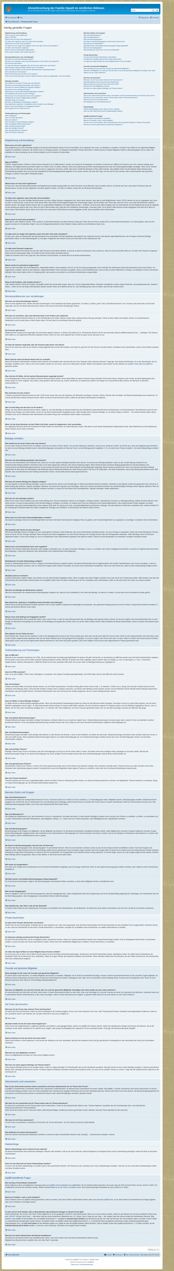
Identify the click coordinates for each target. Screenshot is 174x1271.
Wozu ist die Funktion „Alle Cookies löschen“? (20, 52)
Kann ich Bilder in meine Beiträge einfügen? (19, 122)
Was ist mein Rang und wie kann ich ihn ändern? (21, 74)
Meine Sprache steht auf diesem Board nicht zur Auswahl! (24, 67)
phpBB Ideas (108, 1200)
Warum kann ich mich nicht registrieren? (18, 39)
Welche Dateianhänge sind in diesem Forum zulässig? (102, 109)
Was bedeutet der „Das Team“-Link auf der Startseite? (101, 50)
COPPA (124, 200)
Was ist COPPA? (10, 37)
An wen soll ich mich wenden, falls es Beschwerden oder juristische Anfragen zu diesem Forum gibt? (117, 122)
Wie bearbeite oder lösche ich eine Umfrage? (20, 93)
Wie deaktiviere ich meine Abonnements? (97, 102)
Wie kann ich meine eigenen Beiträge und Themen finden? (103, 88)
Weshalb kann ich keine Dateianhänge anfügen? (21, 98)
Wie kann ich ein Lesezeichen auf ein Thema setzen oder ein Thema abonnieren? (111, 97)
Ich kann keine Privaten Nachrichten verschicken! (100, 57)
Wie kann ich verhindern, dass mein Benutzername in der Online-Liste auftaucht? (32, 61)
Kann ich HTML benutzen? (14, 117)
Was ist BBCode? (11, 115)
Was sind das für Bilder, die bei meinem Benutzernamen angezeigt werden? (30, 69)
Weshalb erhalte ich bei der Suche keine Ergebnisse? (101, 82)
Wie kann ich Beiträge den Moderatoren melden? (21, 102)
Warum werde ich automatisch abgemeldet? (19, 50)
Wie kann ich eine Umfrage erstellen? (17, 89)
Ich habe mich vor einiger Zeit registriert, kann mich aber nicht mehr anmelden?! (31, 46)
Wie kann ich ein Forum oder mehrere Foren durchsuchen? (103, 80)
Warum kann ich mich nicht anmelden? (18, 43)
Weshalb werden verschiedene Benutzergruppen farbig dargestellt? (106, 46)
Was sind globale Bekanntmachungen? (18, 124)
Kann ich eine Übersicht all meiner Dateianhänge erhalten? (103, 111)
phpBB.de (149, 364)
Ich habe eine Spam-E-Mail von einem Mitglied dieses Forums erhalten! (107, 61)
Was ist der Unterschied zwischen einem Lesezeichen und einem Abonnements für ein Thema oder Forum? (119, 95)
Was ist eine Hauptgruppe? (93, 48)
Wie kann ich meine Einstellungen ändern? (19, 59)
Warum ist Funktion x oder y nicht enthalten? (98, 120)
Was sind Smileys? (11, 120)
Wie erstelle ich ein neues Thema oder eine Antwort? (22, 83)
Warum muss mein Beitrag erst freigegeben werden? (22, 106)
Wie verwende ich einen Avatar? (16, 72)
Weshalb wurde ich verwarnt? (15, 100)
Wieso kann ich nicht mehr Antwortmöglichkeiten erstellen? (24, 91)
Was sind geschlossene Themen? (16, 130)
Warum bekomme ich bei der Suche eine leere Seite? (101, 84)
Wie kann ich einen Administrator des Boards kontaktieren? (103, 124)
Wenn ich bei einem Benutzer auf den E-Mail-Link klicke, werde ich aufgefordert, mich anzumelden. (38, 76)
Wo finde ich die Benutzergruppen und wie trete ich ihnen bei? (104, 41)
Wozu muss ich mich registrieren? (16, 35)
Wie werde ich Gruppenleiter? (93, 43)
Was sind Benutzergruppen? (93, 39)
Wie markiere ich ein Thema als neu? (17, 108)
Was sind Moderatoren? (91, 37)
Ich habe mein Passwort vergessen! (17, 48)
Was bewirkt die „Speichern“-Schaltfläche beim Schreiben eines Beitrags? (29, 104)
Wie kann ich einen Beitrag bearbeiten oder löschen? (22, 85)
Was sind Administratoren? (92, 35)
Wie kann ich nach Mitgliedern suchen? (97, 86)
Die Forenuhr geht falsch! (13, 63)
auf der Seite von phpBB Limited (69, 1187)
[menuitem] (20, 17)
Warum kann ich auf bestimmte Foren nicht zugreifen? (23, 96)
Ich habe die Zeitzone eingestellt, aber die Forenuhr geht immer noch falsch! (30, 65)
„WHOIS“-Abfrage (15, 1216)
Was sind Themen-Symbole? (14, 132)
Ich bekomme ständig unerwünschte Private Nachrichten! (102, 59)
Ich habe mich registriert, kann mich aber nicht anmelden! (24, 41)
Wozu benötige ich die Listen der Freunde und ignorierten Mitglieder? (106, 68)
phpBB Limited (133, 364)
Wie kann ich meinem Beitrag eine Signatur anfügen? (23, 87)
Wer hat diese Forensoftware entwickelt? (97, 118)
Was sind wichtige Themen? (14, 128)
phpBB (75, 1259)
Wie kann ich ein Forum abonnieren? (96, 99)
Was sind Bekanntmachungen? (15, 126)
